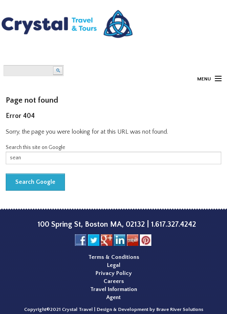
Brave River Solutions (179, 309)
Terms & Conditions (113, 257)
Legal (113, 265)
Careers (114, 281)
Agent (113, 297)
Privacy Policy (114, 273)
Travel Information (113, 289)
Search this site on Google (35, 147)
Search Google (35, 181)
